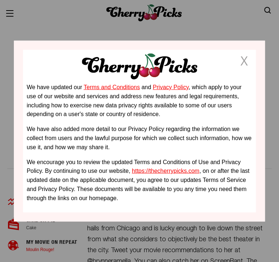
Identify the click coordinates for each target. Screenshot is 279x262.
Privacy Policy (171, 87)
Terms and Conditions (112, 87)
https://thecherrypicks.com (165, 171)
